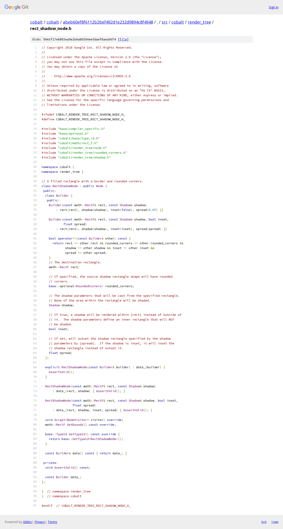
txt (264, 522)
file (123, 39)
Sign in (273, 7)
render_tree (199, 22)
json (274, 522)
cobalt (36, 22)
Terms (52, 522)
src (165, 22)
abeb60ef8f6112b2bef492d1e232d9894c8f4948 (108, 22)
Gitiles (27, 522)
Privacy (40, 522)
